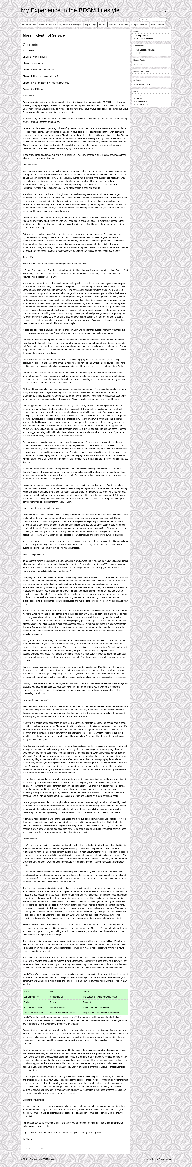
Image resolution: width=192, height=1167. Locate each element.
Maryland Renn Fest (144, 38)
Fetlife (138, 53)
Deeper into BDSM (47, 24)
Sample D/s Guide (139, 24)
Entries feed (141, 98)
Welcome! (140, 64)
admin (36, 1149)
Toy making (90, 24)
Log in (138, 96)
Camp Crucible (142, 36)
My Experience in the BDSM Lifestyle (70, 10)
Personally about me (118, 24)
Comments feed (142, 101)
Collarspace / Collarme (145, 50)
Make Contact (157, 24)
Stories (102, 24)
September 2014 (143, 84)
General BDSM (29, 24)
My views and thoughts (70, 24)
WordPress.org (142, 104)
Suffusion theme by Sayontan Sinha (157, 1159)
